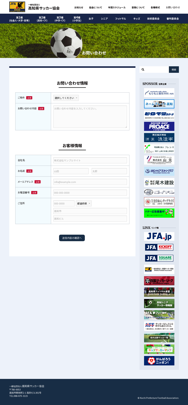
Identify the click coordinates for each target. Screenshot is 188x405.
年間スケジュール (117, 7)
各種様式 (155, 7)
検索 (174, 69)
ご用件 (21, 97)
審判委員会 (173, 18)
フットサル (120, 18)
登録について (138, 7)
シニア (104, 18)
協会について (95, 7)
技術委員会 (153, 18)
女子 (91, 18)
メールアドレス (25, 181)
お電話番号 (24, 192)
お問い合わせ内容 (27, 108)
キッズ (136, 18)
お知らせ (78, 7)
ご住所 (21, 203)
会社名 (21, 160)
